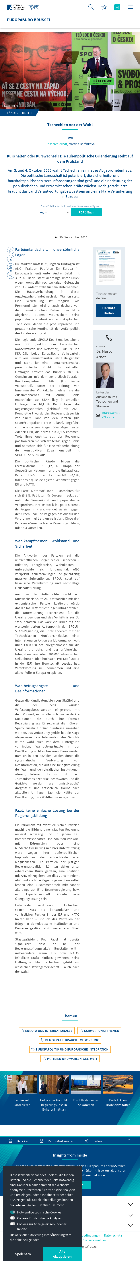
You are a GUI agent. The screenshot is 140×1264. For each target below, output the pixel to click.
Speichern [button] (23, 1254)
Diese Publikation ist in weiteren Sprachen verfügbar (70, 206)
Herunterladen (108, 310)
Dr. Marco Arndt (56, 144)
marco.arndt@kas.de (108, 414)
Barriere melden (94, 1240)
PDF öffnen (86, 212)
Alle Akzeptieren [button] (62, 1254)
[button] (5, 1077)
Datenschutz (113, 1235)
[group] (22, 1091)
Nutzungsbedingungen (84, 1235)
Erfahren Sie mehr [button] (51, 1205)
